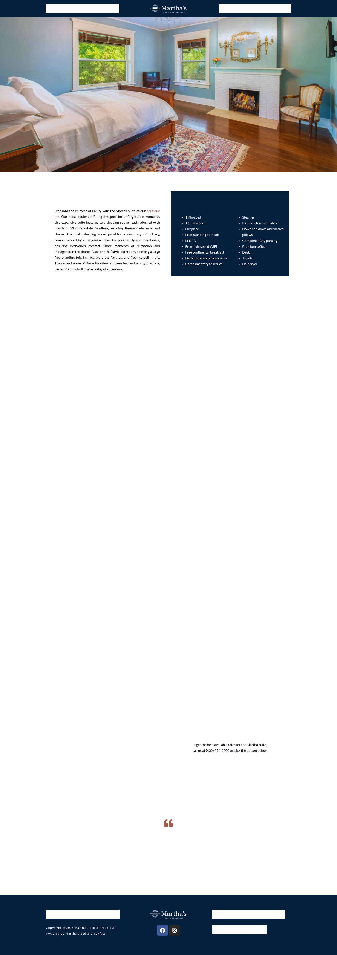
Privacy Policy (252, 929)
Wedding (108, 8)
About (263, 8)
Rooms (71, 8)
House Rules (225, 929)
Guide (246, 8)
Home (54, 8)
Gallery (228, 8)
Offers (88, 8)
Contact (281, 8)
